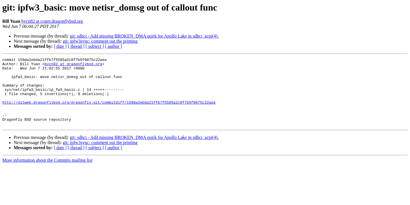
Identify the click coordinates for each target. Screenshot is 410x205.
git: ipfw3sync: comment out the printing (100, 41)
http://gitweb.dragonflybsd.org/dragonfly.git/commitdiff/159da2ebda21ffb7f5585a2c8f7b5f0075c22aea (109, 111)
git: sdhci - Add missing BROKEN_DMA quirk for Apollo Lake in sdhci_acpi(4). (144, 36)
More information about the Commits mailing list (47, 173)
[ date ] (60, 46)
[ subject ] (95, 46)
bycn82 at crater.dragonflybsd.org (52, 21)
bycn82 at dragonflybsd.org (73, 65)
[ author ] (113, 46)
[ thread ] (76, 46)
